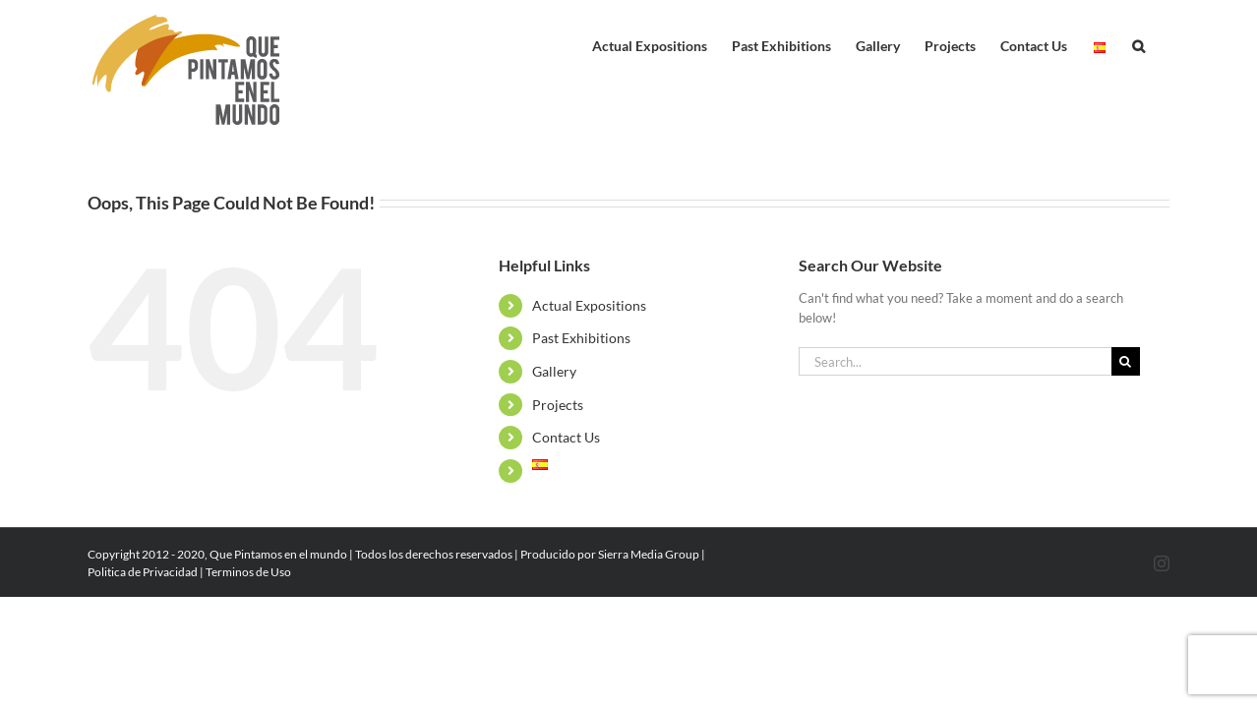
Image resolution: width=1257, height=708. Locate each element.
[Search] (1125, 361)
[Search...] (955, 361)
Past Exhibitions (581, 337)
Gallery (554, 371)
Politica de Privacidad (143, 571)
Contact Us (566, 437)
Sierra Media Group (648, 554)
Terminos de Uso (248, 571)
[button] (1163, 41)
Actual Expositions (589, 305)
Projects (557, 404)
